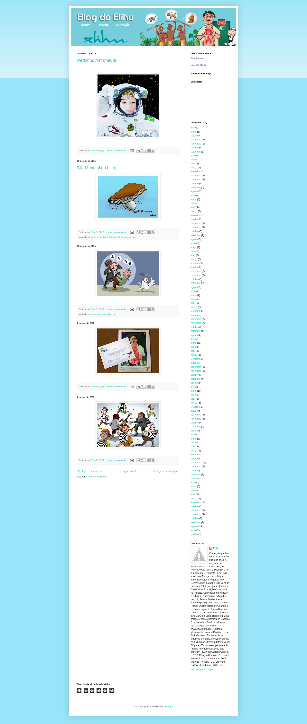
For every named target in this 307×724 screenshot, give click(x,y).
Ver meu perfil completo (203, 669)
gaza (93, 314)
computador (102, 237)
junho (193, 131)
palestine (107, 314)
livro (121, 237)
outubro (195, 147)
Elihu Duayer (197, 58)
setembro (195, 151)
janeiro (194, 135)
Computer (113, 237)
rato (134, 237)
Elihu (216, 548)
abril (193, 163)
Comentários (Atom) (96, 476)
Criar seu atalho (198, 65)
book (93, 237)
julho (193, 127)
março (194, 167)
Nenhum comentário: (117, 150)
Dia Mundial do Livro (96, 167)
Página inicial (129, 471)
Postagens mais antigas (165, 471)
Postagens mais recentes (91, 471)
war (114, 314)
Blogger (169, 706)
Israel (99, 314)
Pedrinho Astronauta (96, 60)
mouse (127, 237)
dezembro (196, 139)
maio (193, 159)
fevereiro (195, 171)
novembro (196, 143)
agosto (194, 191)
